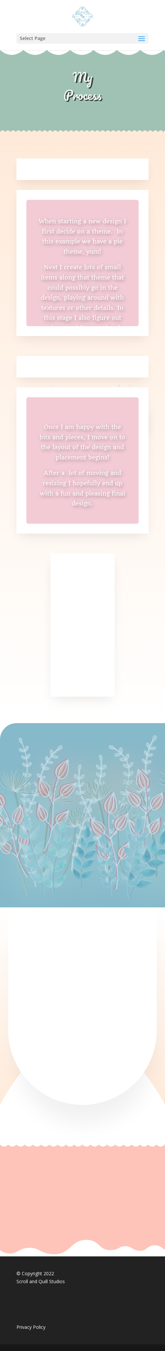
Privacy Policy (30, 1327)
